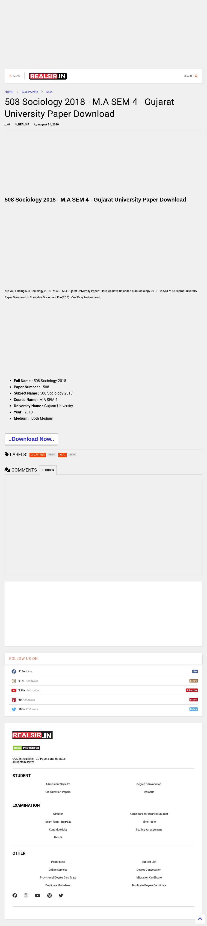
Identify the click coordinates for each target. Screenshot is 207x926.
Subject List (149, 862)
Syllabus (149, 792)
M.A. (49, 92)
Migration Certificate (149, 877)
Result (58, 837)
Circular (58, 814)
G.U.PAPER (30, 92)
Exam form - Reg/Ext (58, 821)
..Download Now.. (31, 439)
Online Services (58, 869)
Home (9, 92)
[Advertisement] (103, 37)
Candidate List (58, 829)
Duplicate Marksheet (58, 885)
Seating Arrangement (149, 829)
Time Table (149, 821)
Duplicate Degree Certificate (149, 885)
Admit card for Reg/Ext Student (149, 814)
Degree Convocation (148, 784)
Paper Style (58, 862)
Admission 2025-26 (58, 784)
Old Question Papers (58, 792)
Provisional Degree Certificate (58, 877)
